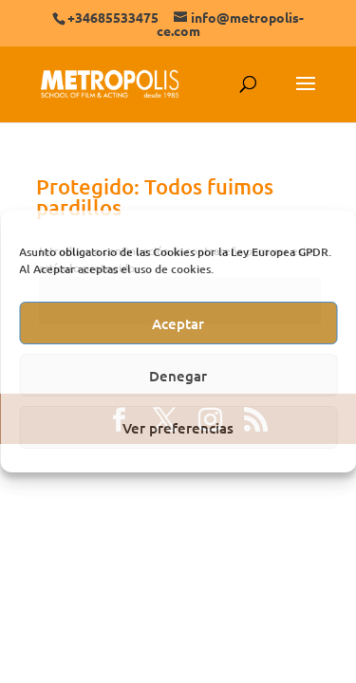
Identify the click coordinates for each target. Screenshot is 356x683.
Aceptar (178, 323)
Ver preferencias (178, 427)
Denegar (178, 375)
